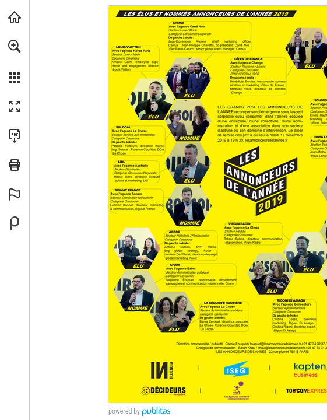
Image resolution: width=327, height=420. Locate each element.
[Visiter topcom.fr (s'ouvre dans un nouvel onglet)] (14, 17)
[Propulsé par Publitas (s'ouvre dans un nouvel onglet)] (14, 223)
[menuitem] (14, 61)
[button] (14, 46)
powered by (124, 411)
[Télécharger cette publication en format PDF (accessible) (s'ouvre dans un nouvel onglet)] (14, 135)
